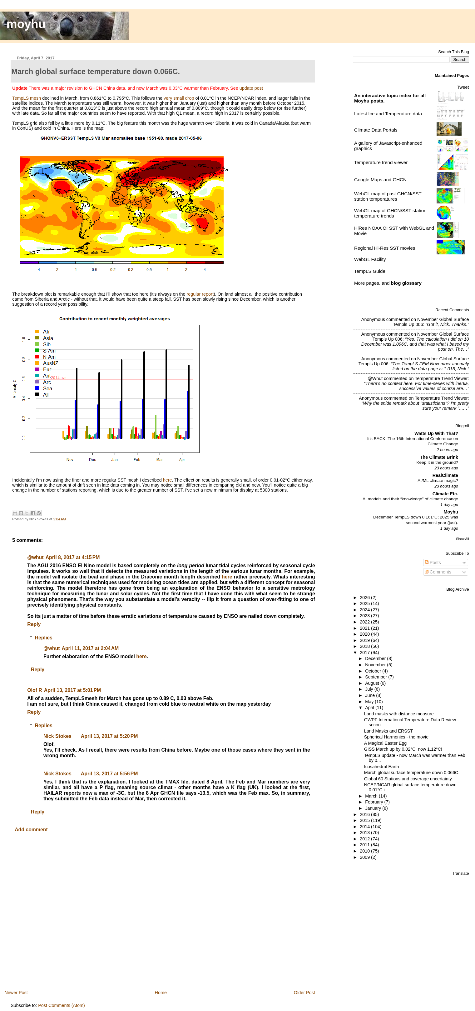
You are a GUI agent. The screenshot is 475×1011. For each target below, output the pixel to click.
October (373, 670)
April (370, 707)
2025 (365, 603)
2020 (365, 634)
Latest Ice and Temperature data (388, 113)
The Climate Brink (439, 457)
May (370, 701)
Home (161, 992)
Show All (462, 539)
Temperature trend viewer (381, 162)
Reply (34, 624)
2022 (365, 621)
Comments (438, 571)
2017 (365, 652)
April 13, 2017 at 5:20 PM (109, 736)
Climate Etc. (445, 493)
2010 (365, 850)
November (376, 664)
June (370, 695)
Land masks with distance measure (399, 713)
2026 (365, 597)
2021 (365, 628)
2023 (365, 615)
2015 (365, 820)
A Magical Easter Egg (385, 743)
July (369, 689)
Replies (43, 637)
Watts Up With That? (436, 433)
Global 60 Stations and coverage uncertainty (408, 778)
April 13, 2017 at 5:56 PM (109, 773)
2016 (365, 814)
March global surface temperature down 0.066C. (412, 772)
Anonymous (373, 319)
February (374, 801)
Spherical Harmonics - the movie (396, 736)
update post (251, 88)
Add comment (31, 829)
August (372, 683)
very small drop (179, 98)
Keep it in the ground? (437, 462)
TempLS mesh (26, 98)
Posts (433, 562)
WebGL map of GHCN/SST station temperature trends (390, 213)
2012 (365, 838)
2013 (365, 832)
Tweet (463, 87)
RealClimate (445, 475)
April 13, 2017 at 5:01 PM (72, 690)
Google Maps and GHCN (380, 179)
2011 (365, 844)
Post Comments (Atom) (61, 1005)
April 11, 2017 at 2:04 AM (90, 648)
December (376, 658)
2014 (365, 826)
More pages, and (388, 283)
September (376, 676)
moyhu (26, 24)
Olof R (34, 690)
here (167, 480)
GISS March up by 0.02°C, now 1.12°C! (403, 749)
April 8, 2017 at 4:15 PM (73, 557)
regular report (200, 294)
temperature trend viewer (441, 378)
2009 (365, 857)
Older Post (304, 992)
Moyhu (451, 511)
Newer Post (15, 992)
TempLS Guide (369, 271)
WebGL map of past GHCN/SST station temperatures (388, 196)
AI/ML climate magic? (438, 480)
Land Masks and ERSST (388, 730)
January (373, 808)
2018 (365, 646)
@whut (35, 557)
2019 (365, 640)
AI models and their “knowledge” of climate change (410, 499)
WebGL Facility (370, 259)
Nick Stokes (57, 736)
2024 (365, 609)
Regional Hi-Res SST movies (384, 248)
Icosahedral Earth (381, 766)
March (372, 795)
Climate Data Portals (376, 130)
